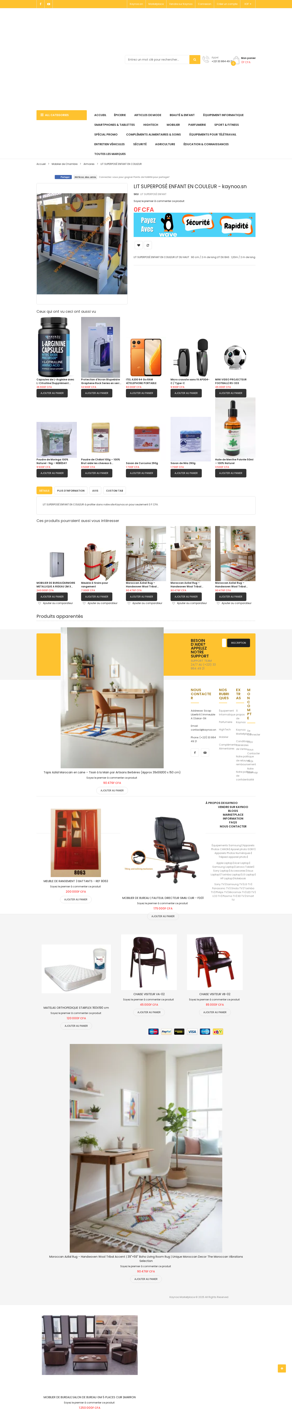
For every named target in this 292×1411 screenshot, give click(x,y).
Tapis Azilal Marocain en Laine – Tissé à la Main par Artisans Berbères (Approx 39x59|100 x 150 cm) (112, 771)
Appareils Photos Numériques (233, 852)
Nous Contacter (253, 750)
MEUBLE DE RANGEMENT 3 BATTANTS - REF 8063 (76, 880)
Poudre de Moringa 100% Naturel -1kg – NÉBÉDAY (52, 461)
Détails (44, 489)
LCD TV (217, 895)
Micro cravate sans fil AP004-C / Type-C (190, 381)
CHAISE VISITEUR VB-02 (214, 993)
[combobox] (162, 59)
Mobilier (223, 736)
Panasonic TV (220, 887)
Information (233, 818)
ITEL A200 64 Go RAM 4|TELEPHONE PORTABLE (141, 381)
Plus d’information (71, 489)
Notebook (240, 877)
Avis (95, 489)
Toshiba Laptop (230, 873)
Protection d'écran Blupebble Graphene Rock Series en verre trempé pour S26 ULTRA (101, 381)
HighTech (225, 728)
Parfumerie (225, 721)
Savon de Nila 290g (183, 463)
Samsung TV (234, 883)
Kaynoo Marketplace (243, 730)
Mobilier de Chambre (64, 164)
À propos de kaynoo (222, 802)
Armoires (89, 164)
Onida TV (236, 887)
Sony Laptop (221, 869)
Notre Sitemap (252, 769)
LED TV (250, 891)
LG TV (247, 883)
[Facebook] (40, 4)
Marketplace (156, 4)
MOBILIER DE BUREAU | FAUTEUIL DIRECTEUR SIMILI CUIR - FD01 (163, 897)
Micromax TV (237, 891)
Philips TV (221, 891)
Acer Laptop (241, 862)
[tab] (44, 489)
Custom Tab (114, 489)
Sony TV (219, 883)
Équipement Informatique (227, 711)
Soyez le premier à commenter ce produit (159, 201)
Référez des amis (85, 177)
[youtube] (205, 751)
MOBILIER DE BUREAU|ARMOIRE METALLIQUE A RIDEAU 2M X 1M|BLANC (55, 584)
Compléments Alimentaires (228, 745)
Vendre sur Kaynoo (180, 4)
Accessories (237, 869)
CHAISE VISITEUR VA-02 (149, 993)
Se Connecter (253, 731)
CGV (250, 741)
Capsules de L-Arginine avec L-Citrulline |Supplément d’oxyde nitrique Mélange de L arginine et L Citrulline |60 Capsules (55, 381)
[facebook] (195, 751)
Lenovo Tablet (244, 866)
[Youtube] (49, 4)
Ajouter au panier (52, 393)
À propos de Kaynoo (241, 715)
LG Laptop (248, 873)
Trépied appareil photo (233, 856)
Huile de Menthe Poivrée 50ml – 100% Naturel (234, 461)
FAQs (250, 760)
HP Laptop (226, 877)
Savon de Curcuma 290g (142, 463)
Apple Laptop (224, 862)
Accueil (41, 164)
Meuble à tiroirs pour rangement (94, 583)
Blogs (233, 810)
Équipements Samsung (226, 844)
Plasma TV (229, 895)
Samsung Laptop (223, 866)
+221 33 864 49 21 (222, 61)
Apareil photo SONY (242, 848)
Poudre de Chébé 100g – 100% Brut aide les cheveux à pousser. (100, 461)
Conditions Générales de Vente (243, 744)
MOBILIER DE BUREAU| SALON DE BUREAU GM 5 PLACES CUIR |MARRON (90, 1396)
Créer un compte (227, 4)
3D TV (241, 895)
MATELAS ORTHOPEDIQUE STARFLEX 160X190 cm (76, 1007)
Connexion (204, 4)
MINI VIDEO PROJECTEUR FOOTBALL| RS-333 (231, 381)
